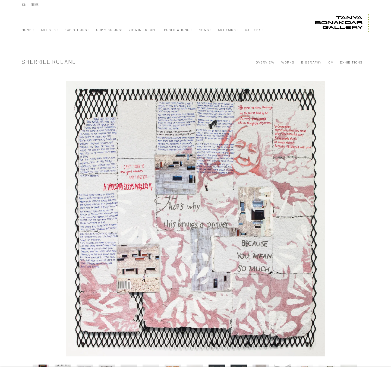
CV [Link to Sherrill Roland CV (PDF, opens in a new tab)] (330, 62)
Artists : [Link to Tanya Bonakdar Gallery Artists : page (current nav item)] (49, 29)
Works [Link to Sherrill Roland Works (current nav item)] (288, 62)
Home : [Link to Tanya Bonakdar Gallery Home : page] (28, 29)
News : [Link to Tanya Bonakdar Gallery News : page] (205, 29)
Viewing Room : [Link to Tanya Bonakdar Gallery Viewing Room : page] (143, 29)
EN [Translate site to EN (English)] (24, 4)
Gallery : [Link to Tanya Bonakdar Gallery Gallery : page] (254, 29)
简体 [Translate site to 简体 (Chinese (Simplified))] (35, 4)
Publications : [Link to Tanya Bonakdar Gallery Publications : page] (178, 29)
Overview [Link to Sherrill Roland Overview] (265, 62)
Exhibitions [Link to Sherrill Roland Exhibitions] (351, 62)
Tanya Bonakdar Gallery (342, 23)
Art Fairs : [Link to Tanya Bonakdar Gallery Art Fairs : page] (228, 29)
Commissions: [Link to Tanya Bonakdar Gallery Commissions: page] (109, 29)
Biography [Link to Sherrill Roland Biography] (311, 62)
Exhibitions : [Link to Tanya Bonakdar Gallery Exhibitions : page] (77, 29)
